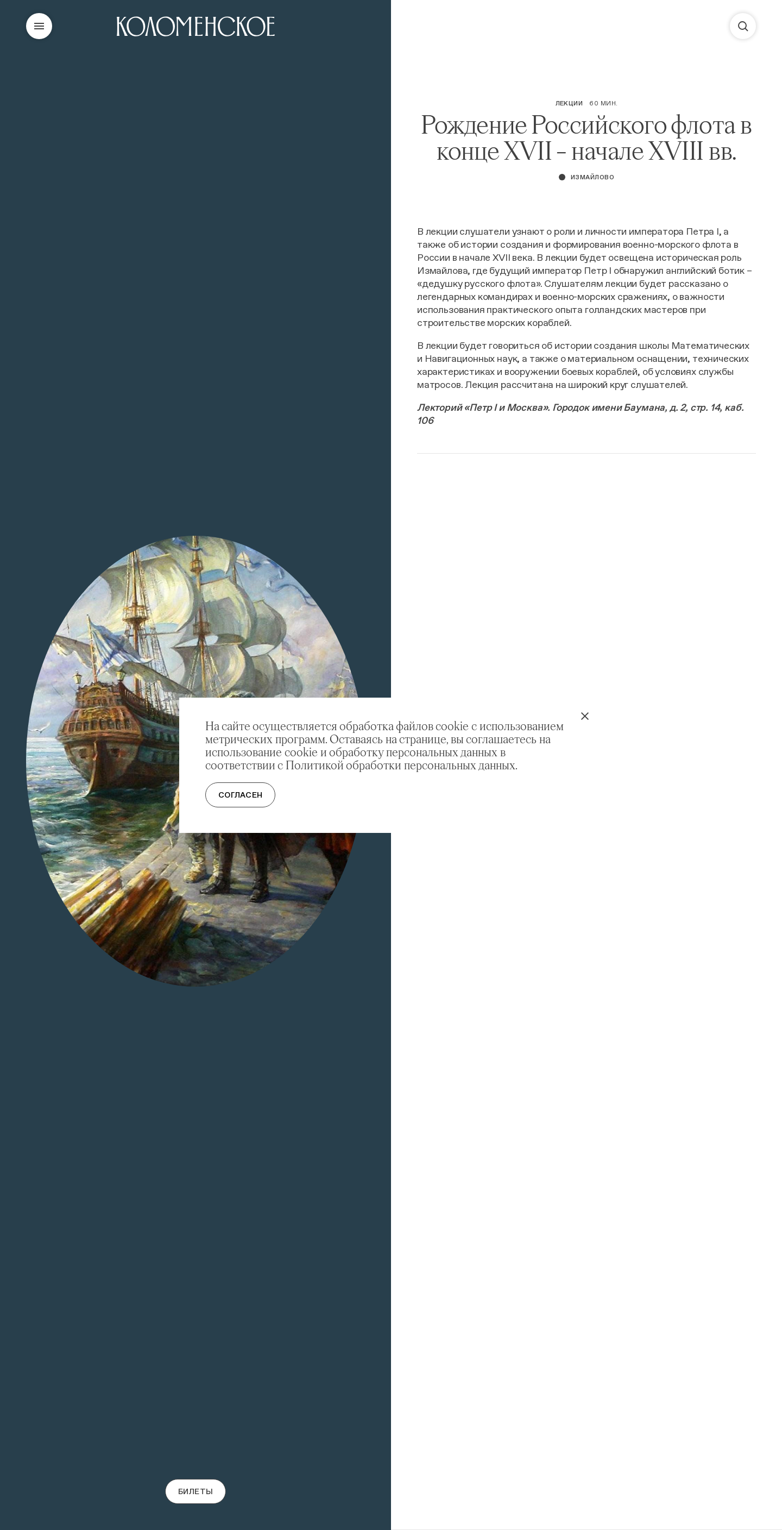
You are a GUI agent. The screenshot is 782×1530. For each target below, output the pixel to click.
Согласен (240, 795)
